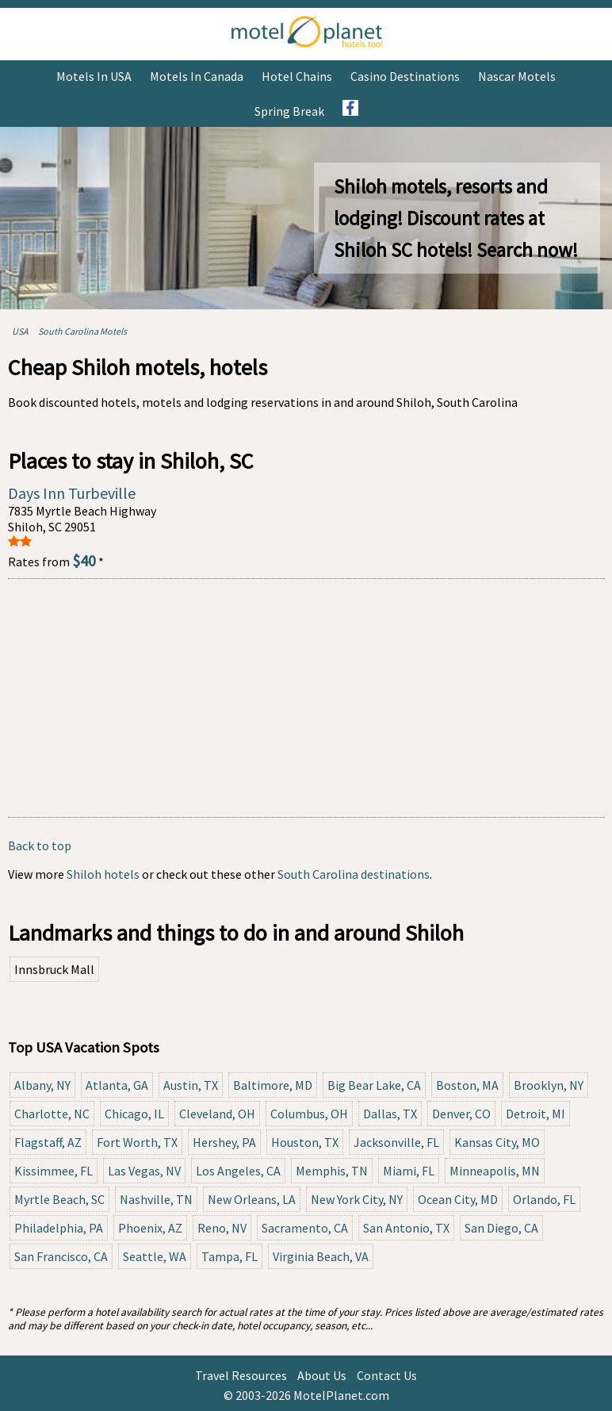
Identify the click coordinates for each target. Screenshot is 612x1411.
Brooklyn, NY (548, 1085)
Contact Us (387, 1375)
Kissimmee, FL (53, 1171)
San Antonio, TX (406, 1228)
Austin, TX (190, 1085)
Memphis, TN (332, 1171)
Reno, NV (222, 1228)
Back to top (39, 845)
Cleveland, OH (217, 1114)
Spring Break (289, 111)
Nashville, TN (156, 1199)
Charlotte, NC (52, 1114)
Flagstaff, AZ (48, 1142)
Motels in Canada (196, 76)
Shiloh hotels (103, 874)
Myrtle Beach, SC (59, 1199)
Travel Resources (241, 1375)
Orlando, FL (544, 1199)
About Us (321, 1375)
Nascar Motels (517, 76)
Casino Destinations (405, 76)
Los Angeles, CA (238, 1171)
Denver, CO (461, 1114)
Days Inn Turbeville (72, 493)
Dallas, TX (390, 1114)
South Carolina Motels (82, 331)
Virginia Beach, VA (321, 1256)
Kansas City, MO (497, 1142)
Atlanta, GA (117, 1085)
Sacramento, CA (305, 1228)
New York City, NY (357, 1199)
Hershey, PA (224, 1142)
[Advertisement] (306, 698)
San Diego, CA (501, 1228)
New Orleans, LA (252, 1199)
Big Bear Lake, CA (374, 1085)
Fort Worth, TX (137, 1142)
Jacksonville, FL (396, 1142)
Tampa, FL (229, 1256)
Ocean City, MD (458, 1199)
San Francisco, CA (61, 1256)
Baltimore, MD (272, 1085)
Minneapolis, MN (494, 1171)
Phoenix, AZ (150, 1228)
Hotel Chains (297, 76)
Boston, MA (467, 1085)
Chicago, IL (134, 1114)
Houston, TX (305, 1142)
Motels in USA (94, 76)
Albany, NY (42, 1085)
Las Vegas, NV (144, 1171)
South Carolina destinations (353, 874)
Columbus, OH (309, 1114)
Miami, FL (408, 1171)
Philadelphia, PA (58, 1228)
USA (20, 331)
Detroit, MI (535, 1114)
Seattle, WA (154, 1256)
